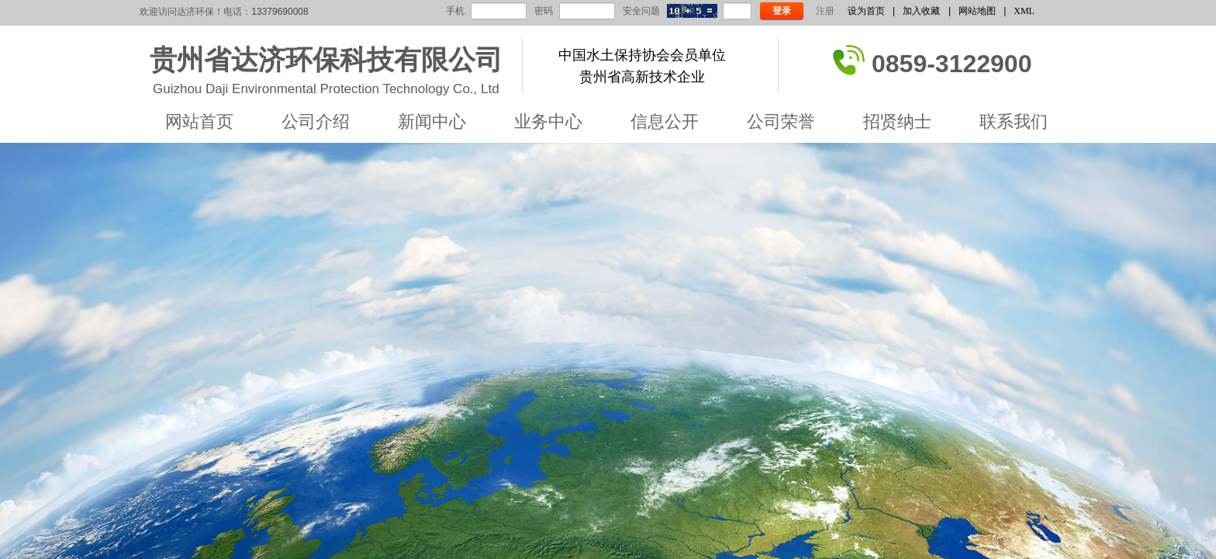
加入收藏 (921, 10)
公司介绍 (316, 121)
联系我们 (1013, 121)
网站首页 (199, 121)
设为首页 (866, 10)
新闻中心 (432, 121)
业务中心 (548, 121)
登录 (781, 10)
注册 (825, 10)
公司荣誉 (781, 121)
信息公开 (664, 121)
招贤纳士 (897, 121)
